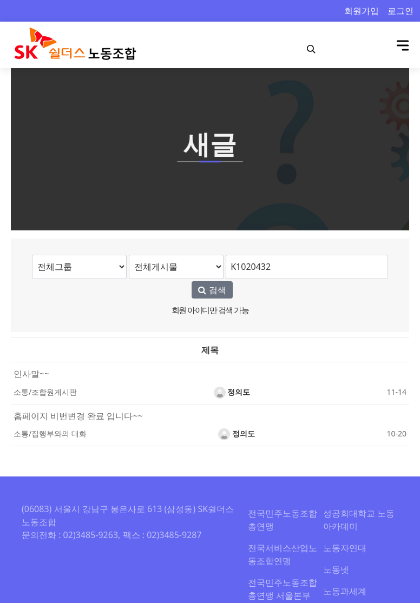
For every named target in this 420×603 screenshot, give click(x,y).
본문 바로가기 (0, 0)
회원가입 (361, 11)
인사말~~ (31, 374)
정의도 (232, 392)
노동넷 (336, 569)
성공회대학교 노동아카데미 (359, 519)
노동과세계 (344, 591)
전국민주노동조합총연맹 (282, 519)
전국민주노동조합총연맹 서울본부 (282, 589)
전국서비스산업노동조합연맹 (282, 554)
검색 (212, 290)
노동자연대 (344, 548)
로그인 (401, 11)
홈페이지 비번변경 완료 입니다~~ (78, 416)
